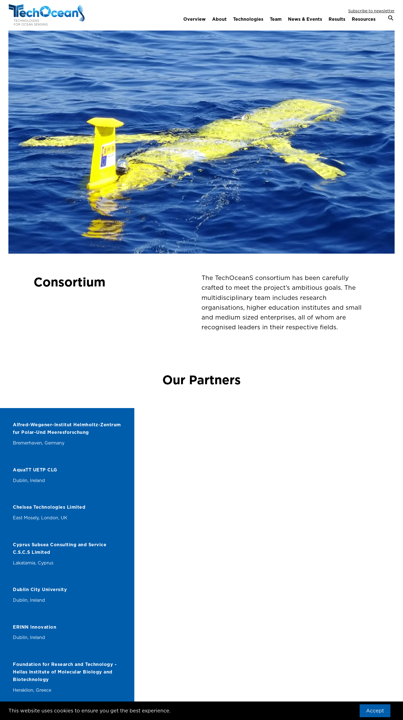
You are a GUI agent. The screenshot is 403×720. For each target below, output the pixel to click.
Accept (375, 710)
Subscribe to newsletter (371, 11)
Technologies (248, 19)
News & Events (305, 19)
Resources (364, 19)
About (219, 19)
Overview (194, 19)
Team (276, 19)
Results (337, 19)
